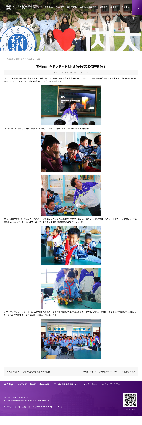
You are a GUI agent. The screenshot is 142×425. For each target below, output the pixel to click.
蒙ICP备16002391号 (54, 416)
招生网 (33, 393)
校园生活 (30, 68)
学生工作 (114, 7)
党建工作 (103, 7)
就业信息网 (44, 393)
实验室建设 (72, 7)
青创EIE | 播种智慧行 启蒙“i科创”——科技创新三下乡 (108, 381)
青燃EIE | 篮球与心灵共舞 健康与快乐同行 (28, 381)
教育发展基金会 (92, 393)
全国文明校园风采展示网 (62, 393)
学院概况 (27, 7)
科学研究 (60, 7)
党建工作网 (22, 393)
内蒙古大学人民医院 (111, 393)
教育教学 (49, 7)
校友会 (79, 393)
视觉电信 (126, 7)
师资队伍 (38, 7)
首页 (22, 68)
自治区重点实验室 (88, 7)
